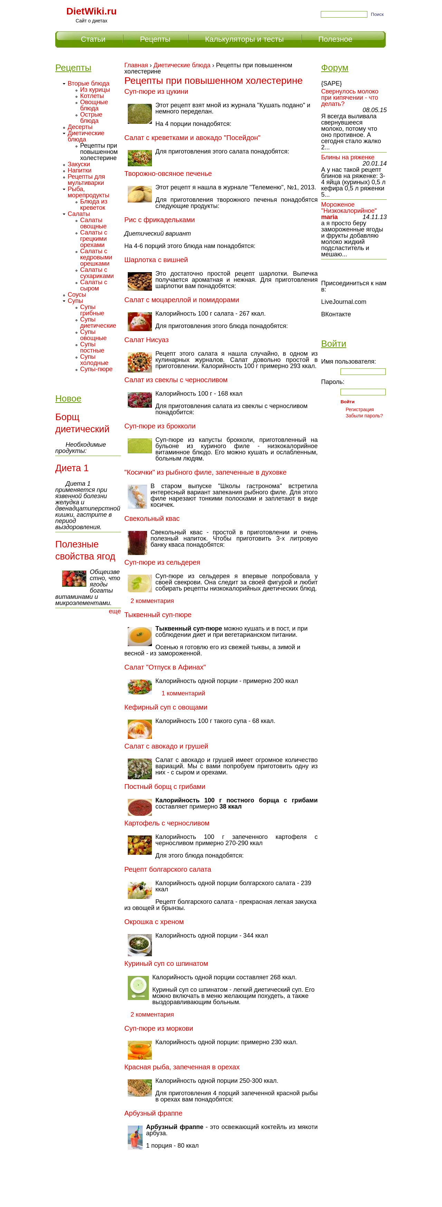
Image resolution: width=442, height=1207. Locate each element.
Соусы (77, 294)
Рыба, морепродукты (88, 192)
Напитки (80, 170)
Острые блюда (91, 117)
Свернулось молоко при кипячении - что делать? (349, 97)
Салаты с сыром (93, 285)
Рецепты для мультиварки (86, 179)
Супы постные (92, 347)
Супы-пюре (96, 369)
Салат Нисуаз (146, 340)
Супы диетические (98, 322)
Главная (136, 65)
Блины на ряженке (348, 157)
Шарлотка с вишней (156, 260)
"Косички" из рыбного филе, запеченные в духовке (205, 472)
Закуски (79, 164)
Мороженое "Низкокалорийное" (349, 207)
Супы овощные (93, 335)
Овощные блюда (94, 105)
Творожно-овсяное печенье (168, 173)
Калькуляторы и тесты (244, 39)
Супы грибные (92, 310)
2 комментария (152, 600)
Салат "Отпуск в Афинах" (165, 667)
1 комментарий (183, 693)
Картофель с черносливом (167, 823)
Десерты (80, 126)
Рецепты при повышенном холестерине (99, 151)
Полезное (335, 39)
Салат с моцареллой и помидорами (181, 300)
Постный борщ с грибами (164, 786)
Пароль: (332, 382)
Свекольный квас (152, 518)
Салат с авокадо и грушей (166, 746)
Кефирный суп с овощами (166, 707)
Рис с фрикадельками (159, 220)
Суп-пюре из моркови (158, 1028)
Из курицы (95, 89)
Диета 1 (72, 468)
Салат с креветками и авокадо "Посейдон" (192, 137)
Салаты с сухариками (97, 272)
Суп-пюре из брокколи (159, 426)
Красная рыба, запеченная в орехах (182, 1067)
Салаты (79, 213)
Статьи (93, 39)
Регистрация (360, 409)
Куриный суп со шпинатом (166, 963)
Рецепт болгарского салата (167, 869)
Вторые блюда (88, 83)
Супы (75, 300)
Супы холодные (94, 359)
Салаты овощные (93, 223)
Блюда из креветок (93, 204)
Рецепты (155, 39)
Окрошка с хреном (154, 922)
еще (115, 611)
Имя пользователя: (348, 361)
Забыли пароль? (364, 415)
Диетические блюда (182, 65)
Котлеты (92, 95)
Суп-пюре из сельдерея (162, 562)
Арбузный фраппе (153, 1113)
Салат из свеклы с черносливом (176, 380)
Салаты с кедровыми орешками (96, 257)
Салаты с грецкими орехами (93, 238)
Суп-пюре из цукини (156, 91)
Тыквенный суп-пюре (158, 615)
